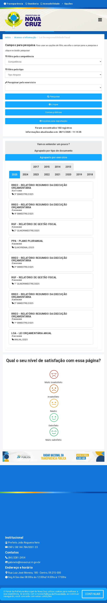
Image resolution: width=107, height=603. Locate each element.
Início (8, 37)
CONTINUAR (92, 594)
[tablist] (14, 174)
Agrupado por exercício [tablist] (53, 157)
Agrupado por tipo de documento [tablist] (53, 150)
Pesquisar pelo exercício (20, 82)
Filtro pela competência (19, 56)
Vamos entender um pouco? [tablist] (53, 144)
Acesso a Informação (25, 37)
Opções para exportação (53, 121)
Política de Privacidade (55, 594)
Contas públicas (53, 112)
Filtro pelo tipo (14, 69)
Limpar (53, 104)
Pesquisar (53, 96)
